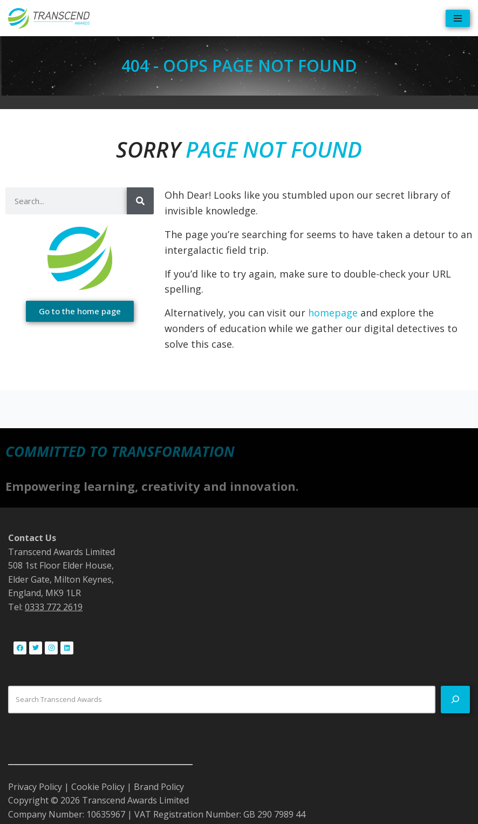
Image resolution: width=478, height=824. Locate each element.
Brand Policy (159, 787)
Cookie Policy (98, 787)
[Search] (140, 200)
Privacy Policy (35, 787)
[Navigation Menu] (458, 18)
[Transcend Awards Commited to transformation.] (49, 18)
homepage (333, 312)
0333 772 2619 (54, 607)
